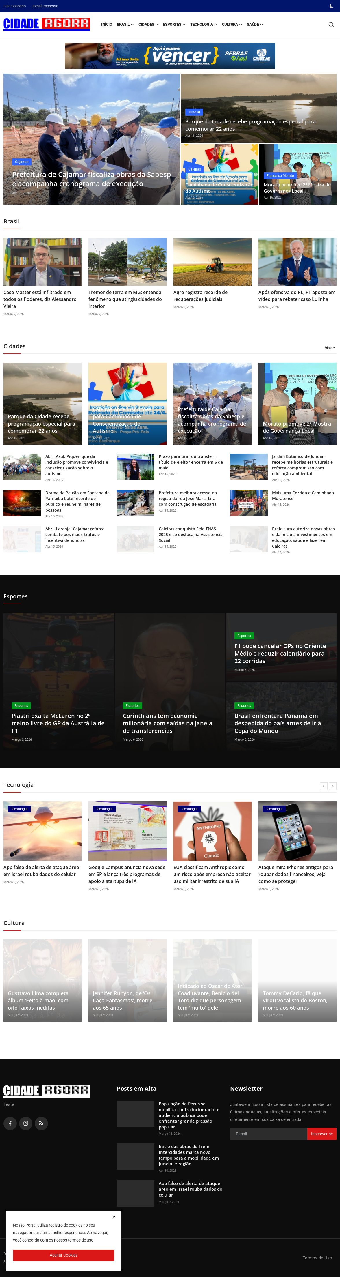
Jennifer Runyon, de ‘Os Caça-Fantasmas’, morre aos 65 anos (122, 1000)
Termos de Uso (317, 1258)
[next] (333, 786)
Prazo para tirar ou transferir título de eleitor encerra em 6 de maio (191, 462)
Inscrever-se (322, 1134)
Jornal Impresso (45, 6)
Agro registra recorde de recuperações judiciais (200, 295)
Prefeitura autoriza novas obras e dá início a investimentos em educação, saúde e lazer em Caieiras (303, 537)
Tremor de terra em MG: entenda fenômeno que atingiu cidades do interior (125, 299)
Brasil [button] (125, 24)
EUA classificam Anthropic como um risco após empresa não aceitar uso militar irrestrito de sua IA (212, 874)
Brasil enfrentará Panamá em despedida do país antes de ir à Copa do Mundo (277, 723)
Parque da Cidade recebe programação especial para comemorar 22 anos (250, 125)
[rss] (41, 1123)
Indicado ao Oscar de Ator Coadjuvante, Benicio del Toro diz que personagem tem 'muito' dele (210, 996)
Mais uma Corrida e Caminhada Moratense (303, 495)
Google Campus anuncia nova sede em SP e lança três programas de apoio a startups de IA (126, 874)
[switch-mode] (332, 6)
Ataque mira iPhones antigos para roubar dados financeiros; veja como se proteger (295, 874)
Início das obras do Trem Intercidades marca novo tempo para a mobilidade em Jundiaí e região (189, 1154)
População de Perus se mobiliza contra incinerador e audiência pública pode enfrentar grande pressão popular (189, 1115)
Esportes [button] (174, 24)
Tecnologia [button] (203, 24)
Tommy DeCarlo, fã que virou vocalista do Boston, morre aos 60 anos (295, 1000)
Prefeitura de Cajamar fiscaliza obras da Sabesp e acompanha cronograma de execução (212, 420)
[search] (331, 24)
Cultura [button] (232, 24)
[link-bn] (170, 56)
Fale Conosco (14, 6)
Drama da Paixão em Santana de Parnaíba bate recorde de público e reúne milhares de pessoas (77, 501)
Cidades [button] (148, 24)
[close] (114, 1217)
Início (106, 24)
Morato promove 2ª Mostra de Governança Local (297, 187)
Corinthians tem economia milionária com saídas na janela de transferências (167, 723)
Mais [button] (328, 348)
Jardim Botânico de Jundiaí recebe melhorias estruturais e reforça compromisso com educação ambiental (302, 465)
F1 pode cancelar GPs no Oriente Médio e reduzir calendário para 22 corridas (280, 653)
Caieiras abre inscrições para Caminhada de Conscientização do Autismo (219, 184)
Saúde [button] (255, 24)
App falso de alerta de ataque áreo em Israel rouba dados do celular (41, 870)
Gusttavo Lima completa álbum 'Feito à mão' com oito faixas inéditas (38, 1000)
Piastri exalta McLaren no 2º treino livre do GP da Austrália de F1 (58, 723)
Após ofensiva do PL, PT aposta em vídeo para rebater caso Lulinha (296, 295)
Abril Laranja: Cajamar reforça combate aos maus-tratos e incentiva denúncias (74, 534)
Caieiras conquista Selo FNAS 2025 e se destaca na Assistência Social (191, 534)
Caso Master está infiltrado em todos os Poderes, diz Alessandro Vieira (40, 299)
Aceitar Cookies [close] (63, 1255)
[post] (91, 139)
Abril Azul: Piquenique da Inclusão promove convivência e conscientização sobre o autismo (76, 465)
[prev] (324, 786)
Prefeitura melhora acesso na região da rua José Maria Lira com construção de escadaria (188, 498)
